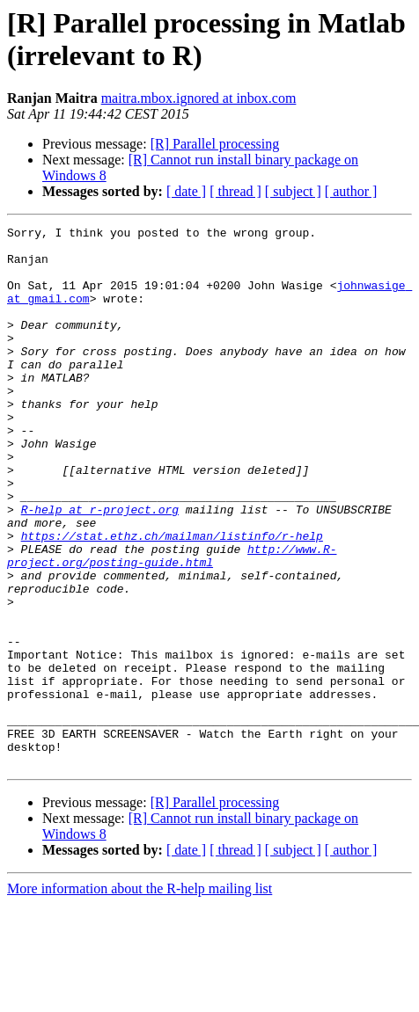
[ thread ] (235, 191)
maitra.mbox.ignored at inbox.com (199, 98)
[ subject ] (293, 191)
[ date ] (186, 191)
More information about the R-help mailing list (139, 996)
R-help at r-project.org (100, 567)
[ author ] (351, 191)
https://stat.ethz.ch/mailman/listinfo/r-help (172, 599)
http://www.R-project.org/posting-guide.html (171, 622)
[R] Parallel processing (215, 143)
